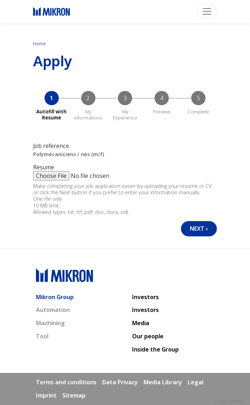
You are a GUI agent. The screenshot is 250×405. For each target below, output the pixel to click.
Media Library (163, 382)
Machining (50, 323)
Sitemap (73, 395)
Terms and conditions (66, 382)
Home (39, 43)
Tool (42, 336)
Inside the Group (155, 349)
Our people (147, 336)
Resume (43, 167)
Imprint (46, 395)
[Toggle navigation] (207, 11)
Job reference (51, 146)
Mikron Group (55, 297)
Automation (53, 310)
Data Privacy (120, 382)
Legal (195, 382)
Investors (145, 297)
